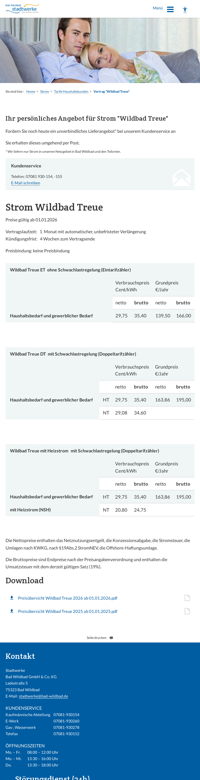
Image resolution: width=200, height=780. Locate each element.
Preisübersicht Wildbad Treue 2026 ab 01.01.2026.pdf (67, 597)
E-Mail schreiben (25, 182)
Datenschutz (164, 772)
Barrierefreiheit (136, 772)
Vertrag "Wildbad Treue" (111, 91)
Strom (44, 91)
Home (30, 91)
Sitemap (185, 772)
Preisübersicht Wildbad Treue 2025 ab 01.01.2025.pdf (67, 611)
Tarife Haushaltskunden (71, 91)
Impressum (110, 772)
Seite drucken (100, 638)
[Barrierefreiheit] (185, 10)
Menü (163, 10)
